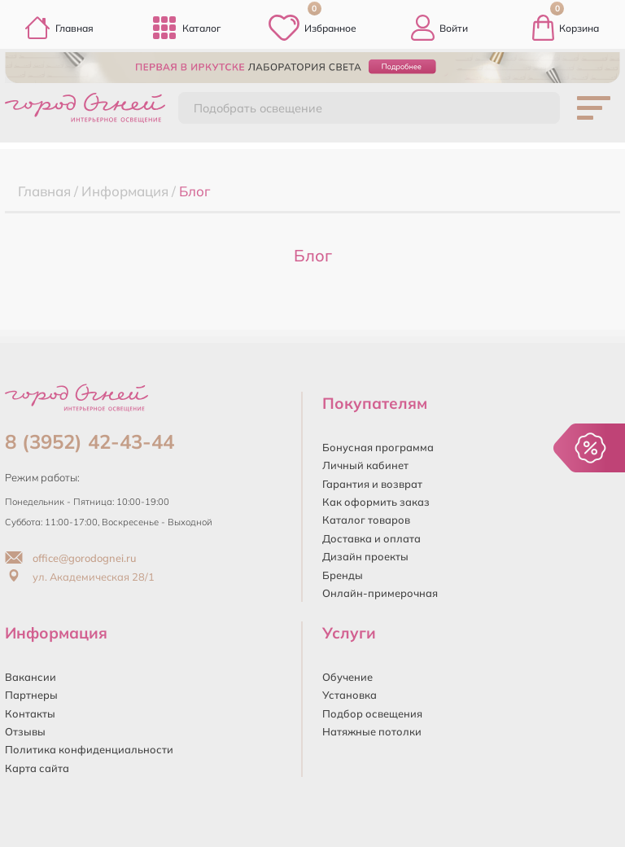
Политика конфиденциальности (89, 749)
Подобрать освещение (258, 108)
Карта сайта (37, 768)
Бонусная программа (378, 447)
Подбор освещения (372, 713)
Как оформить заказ (376, 501)
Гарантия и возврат (372, 483)
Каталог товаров (366, 519)
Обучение (347, 676)
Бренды (342, 574)
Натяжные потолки (372, 731)
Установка (349, 694)
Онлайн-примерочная (380, 592)
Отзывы (25, 731)
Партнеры (31, 694)
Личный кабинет (365, 465)
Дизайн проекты (365, 556)
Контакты (30, 713)
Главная (59, 28)
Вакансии (30, 676)
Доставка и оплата (371, 538)
